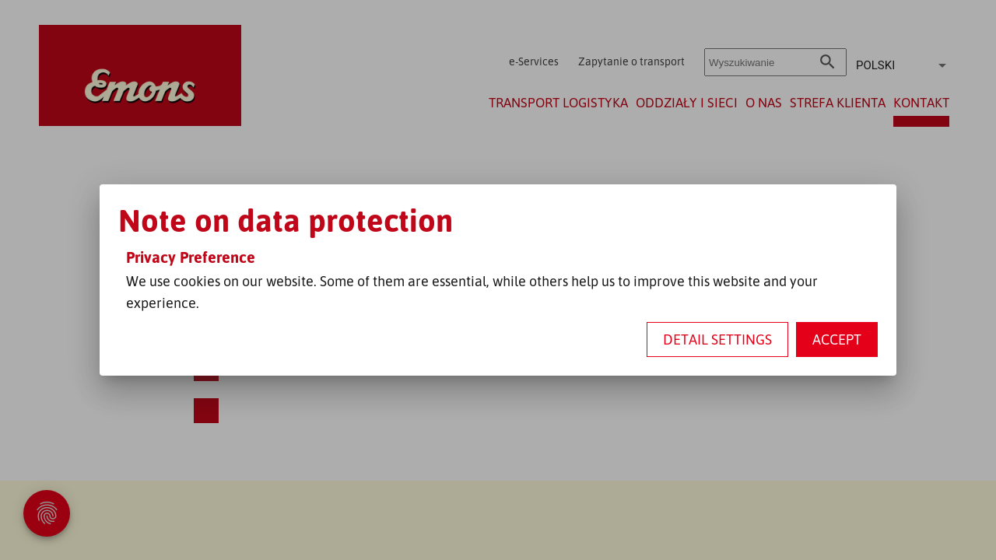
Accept (836, 339)
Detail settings (717, 339)
